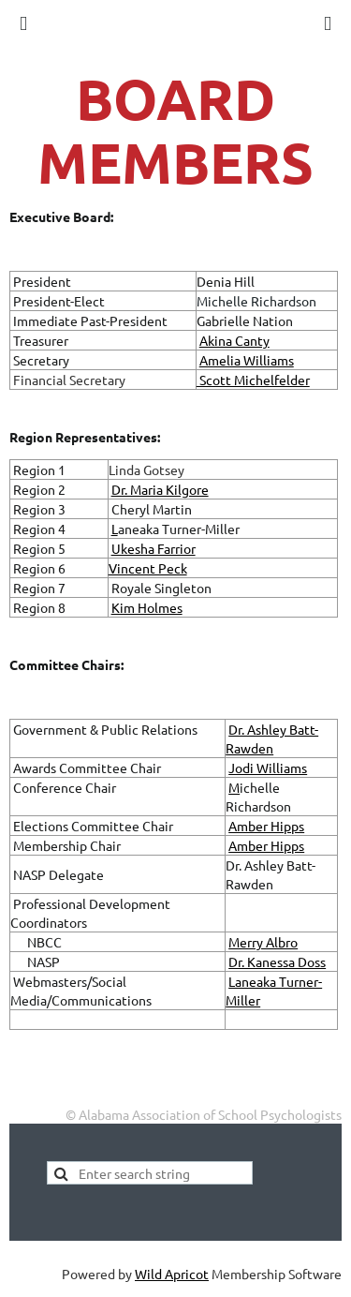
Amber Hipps (266, 825)
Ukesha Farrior (153, 548)
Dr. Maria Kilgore (160, 489)
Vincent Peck (148, 567)
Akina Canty (234, 340)
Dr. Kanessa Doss (277, 961)
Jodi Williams (267, 767)
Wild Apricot (172, 1273)
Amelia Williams (246, 359)
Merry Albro (263, 941)
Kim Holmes (147, 607)
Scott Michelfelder (253, 379)
